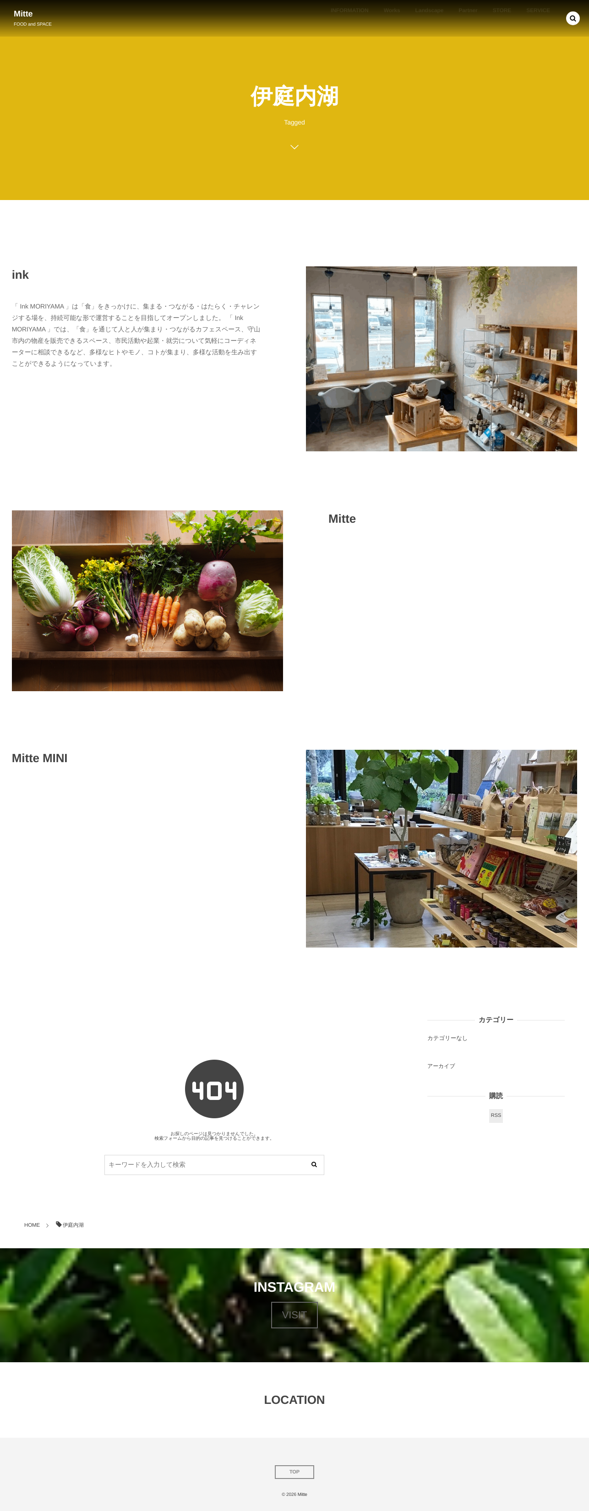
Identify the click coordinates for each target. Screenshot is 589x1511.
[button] (573, 18)
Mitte (23, 14)
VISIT (294, 1315)
